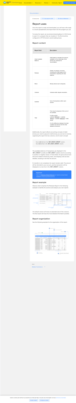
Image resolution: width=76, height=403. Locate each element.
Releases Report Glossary (48, 175)
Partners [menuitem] (47, 2)
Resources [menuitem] (38, 2)
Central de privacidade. (61, 397)
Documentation (34, 13)
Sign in (60, 3)
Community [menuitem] (55, 2)
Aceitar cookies (33, 400)
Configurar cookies (44, 400)
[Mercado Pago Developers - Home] (11, 3)
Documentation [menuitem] (28, 2)
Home (20, 3)
